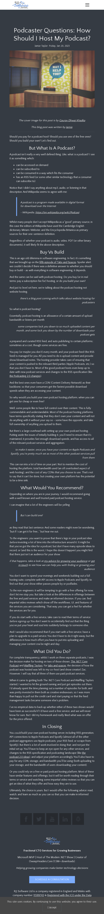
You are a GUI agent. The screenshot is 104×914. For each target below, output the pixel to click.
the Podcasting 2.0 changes (25, 376)
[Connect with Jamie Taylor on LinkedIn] (65, 819)
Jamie (69, 127)
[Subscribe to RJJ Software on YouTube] (52, 819)
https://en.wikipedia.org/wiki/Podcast (57, 212)
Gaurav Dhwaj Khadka (72, 120)
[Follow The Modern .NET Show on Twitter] (39, 819)
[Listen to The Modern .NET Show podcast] (78, 819)
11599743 (39, 895)
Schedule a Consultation (52, 879)
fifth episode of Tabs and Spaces (57, 262)
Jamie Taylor (41, 46)
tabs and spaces (57, 665)
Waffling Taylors (33, 665)
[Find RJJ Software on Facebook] (26, 819)
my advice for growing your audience (65, 561)
